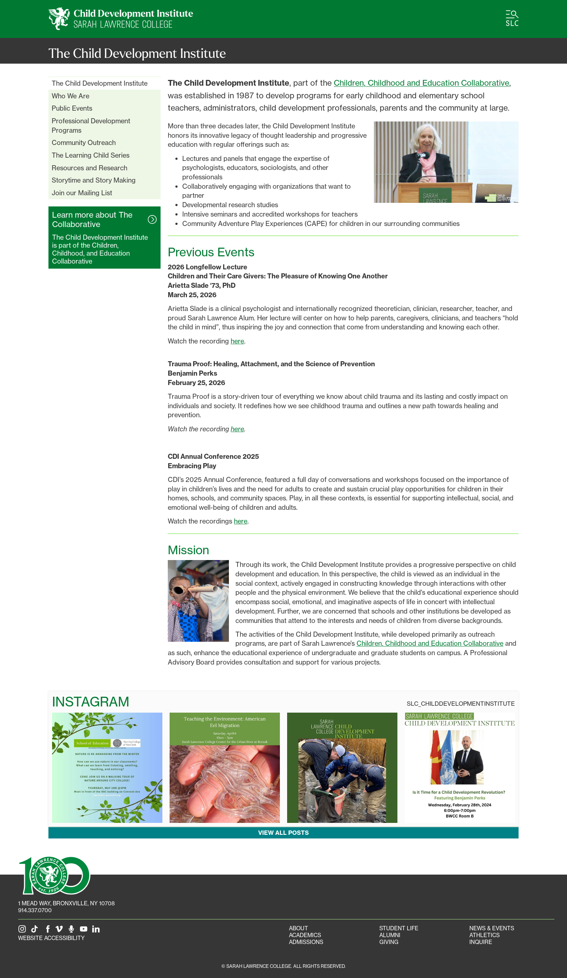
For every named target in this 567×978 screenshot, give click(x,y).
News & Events (491, 928)
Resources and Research (89, 168)
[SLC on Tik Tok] (35, 931)
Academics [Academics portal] (305, 935)
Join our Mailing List (82, 193)
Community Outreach (84, 142)
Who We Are (70, 96)
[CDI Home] (120, 19)
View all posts (283, 832)
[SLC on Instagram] (23, 931)
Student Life (398, 928)
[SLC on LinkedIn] (97, 931)
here (237, 341)
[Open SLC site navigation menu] (512, 18)
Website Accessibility (51, 938)
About (298, 928)
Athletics (484, 935)
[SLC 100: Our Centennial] (54, 874)
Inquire (480, 942)
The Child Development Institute (100, 83)
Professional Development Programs (91, 125)
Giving (388, 942)
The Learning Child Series (90, 155)
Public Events (72, 108)
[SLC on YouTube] (85, 931)
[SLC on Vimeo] (60, 931)
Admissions (306, 942)
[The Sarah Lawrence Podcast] (72, 931)
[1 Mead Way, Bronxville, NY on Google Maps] (66, 903)
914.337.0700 (35, 910)
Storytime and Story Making (94, 180)
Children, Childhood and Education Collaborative (421, 82)
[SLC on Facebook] (48, 931)
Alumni (389, 935)
